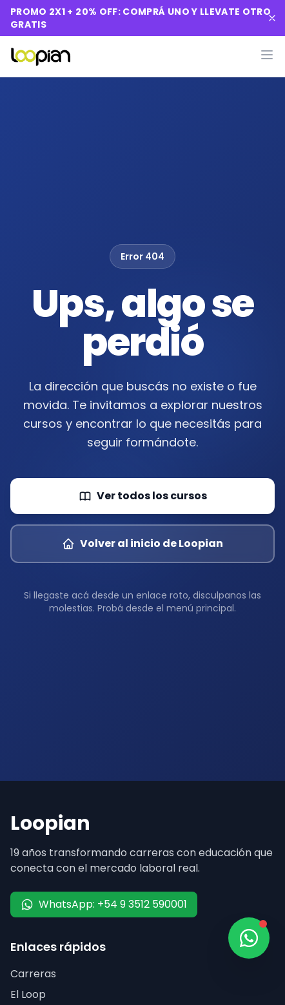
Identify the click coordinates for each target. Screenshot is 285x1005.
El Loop (28, 994)
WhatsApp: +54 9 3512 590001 (104, 904)
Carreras (33, 973)
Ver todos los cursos (143, 495)
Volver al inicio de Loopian (142, 543)
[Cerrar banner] (272, 18)
